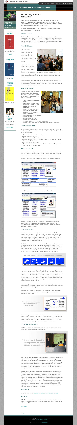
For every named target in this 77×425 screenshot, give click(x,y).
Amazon (10, 54)
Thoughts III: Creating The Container (10, 84)
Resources (58, 3)
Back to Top (24, 406)
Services (47, 3)
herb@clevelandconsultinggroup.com (41, 419)
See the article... (9, 127)
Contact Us (69, 3)
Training (52, 3)
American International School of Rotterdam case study (46, 393)
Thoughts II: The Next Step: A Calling (10, 59)
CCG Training (8, 25)
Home (42, 3)
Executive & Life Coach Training (9, 23)
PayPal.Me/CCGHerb (44, 422)
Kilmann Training (9, 27)
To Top (22, 413)
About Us (64, 3)
